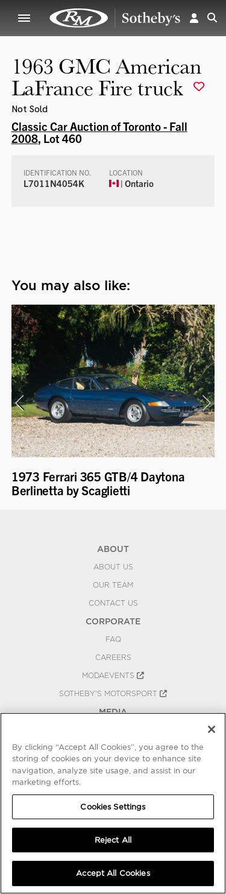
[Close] (211, 729)
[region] (113, 803)
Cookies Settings (112, 806)
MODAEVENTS (113, 675)
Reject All (113, 840)
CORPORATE (113, 621)
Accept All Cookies (112, 873)
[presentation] (19, 403)
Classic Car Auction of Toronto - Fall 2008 (99, 132)
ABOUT (113, 549)
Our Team (113, 585)
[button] (194, 18)
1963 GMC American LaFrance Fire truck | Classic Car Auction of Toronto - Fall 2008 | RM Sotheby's (115, 18)
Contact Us (113, 603)
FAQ (113, 639)
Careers (113, 657)
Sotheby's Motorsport (113, 694)
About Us (113, 567)
